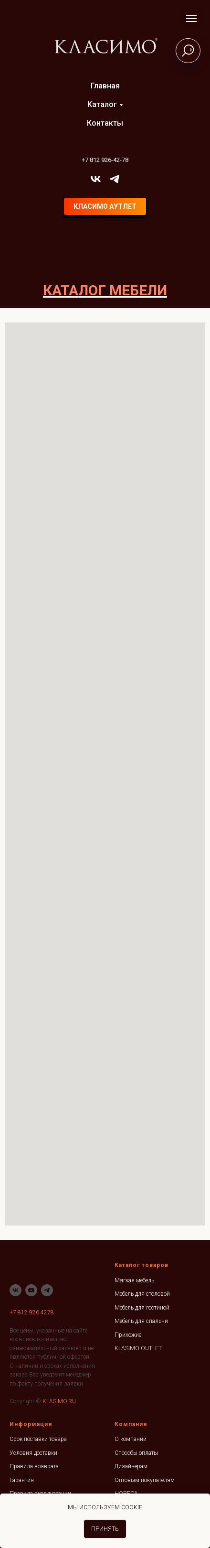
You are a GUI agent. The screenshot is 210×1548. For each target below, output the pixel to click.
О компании (131, 1439)
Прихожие (128, 1335)
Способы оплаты (136, 1453)
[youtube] (31, 1290)
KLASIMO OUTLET (138, 1348)
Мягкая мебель (134, 1280)
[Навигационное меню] (191, 18)
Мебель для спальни (141, 1321)
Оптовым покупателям (145, 1480)
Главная (105, 85)
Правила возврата (34, 1466)
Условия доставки (33, 1453)
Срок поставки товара (38, 1439)
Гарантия (22, 1480)
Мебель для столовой (142, 1293)
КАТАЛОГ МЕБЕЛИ (105, 290)
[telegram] (114, 179)
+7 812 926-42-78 (105, 159)
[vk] (96, 179)
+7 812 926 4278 (32, 1312)
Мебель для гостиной (142, 1307)
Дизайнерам (131, 1466)
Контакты (105, 123)
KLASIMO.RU (59, 1401)
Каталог (102, 104)
